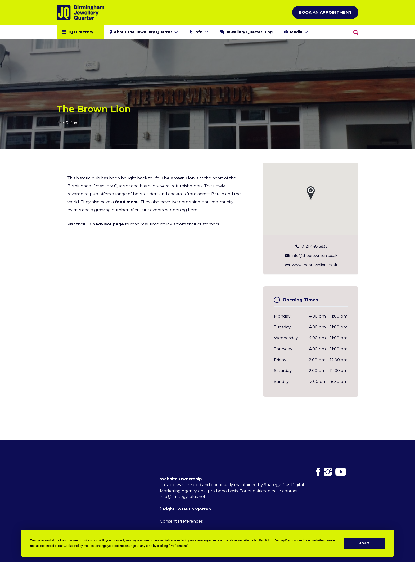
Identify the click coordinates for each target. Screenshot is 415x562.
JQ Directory (80, 32)
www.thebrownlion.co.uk (314, 264)
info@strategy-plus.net (182, 496)
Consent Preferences (181, 521)
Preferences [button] (178, 546)
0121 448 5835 (314, 246)
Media (296, 32)
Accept (364, 543)
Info (198, 32)
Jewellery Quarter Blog (249, 32)
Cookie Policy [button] (73, 546)
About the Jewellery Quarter (143, 32)
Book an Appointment (325, 12)
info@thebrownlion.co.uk (314, 255)
